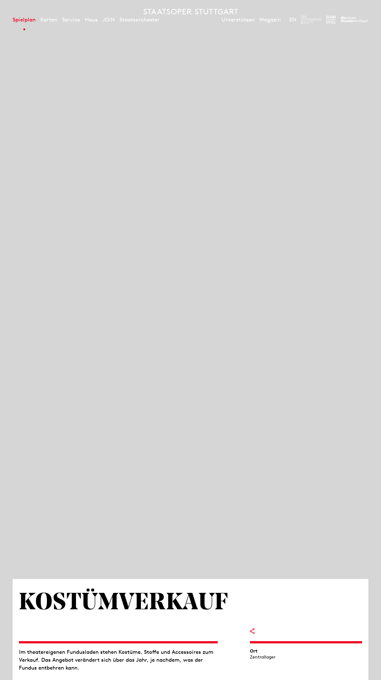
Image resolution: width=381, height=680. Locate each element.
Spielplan (24, 19)
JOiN (108, 19)
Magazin (270, 19)
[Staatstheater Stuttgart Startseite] (190, 12)
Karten (48, 19)
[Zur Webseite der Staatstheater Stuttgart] (354, 19)
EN (292, 19)
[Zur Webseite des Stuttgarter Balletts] (311, 19)
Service (71, 19)
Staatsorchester (139, 19)
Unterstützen (238, 19)
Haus (91, 19)
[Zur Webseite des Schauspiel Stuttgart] (331, 19)
